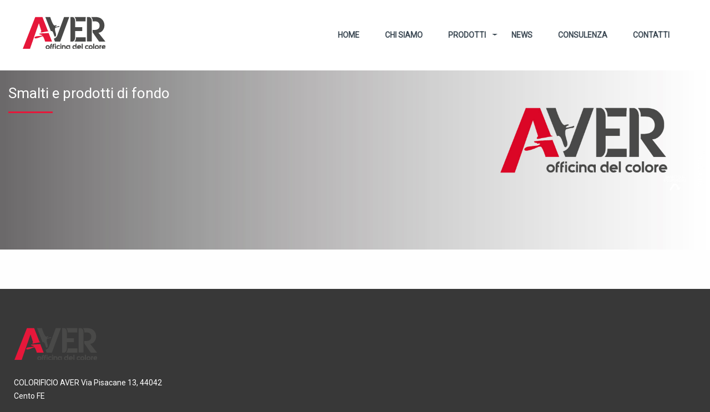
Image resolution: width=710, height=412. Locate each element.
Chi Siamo (404, 34)
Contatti (651, 34)
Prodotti (467, 34)
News (521, 34)
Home (348, 34)
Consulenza (582, 34)
